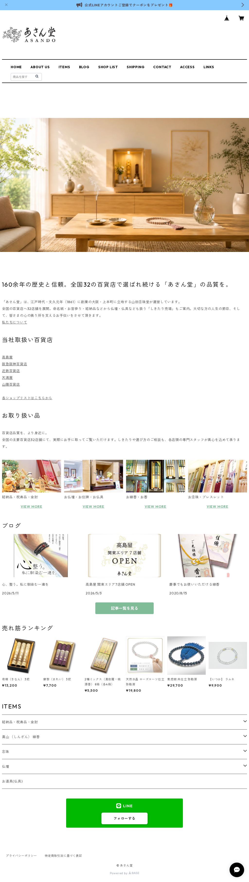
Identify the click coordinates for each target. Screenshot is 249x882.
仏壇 (5, 766)
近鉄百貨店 (11, 371)
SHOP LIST (108, 67)
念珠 (5, 751)
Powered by (124, 873)
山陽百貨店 (11, 384)
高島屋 (7, 357)
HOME (16, 67)
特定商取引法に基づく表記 (63, 855)
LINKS (209, 67)
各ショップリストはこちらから (27, 398)
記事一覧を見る (124, 608)
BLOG (84, 67)
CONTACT (162, 67)
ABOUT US (40, 67)
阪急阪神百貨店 (14, 364)
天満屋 (7, 377)
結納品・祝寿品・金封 (20, 722)
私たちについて (14, 322)
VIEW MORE (31, 506)
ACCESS (187, 67)
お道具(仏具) (12, 781)
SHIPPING (135, 67)
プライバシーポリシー (21, 855)
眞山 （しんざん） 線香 (21, 737)
